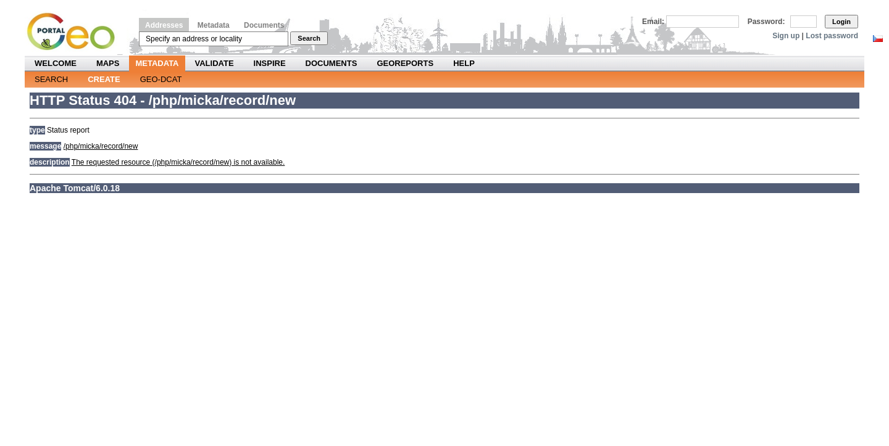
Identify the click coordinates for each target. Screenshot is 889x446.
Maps (108, 63)
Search (309, 38)
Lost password (832, 35)
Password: (766, 21)
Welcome (56, 63)
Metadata (214, 25)
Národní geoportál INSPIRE (76, 32)
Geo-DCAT (161, 79)
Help (464, 63)
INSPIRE (270, 63)
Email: (653, 21)
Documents (264, 25)
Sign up (785, 35)
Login (841, 21)
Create (104, 79)
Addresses (164, 25)
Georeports (405, 63)
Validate (214, 63)
